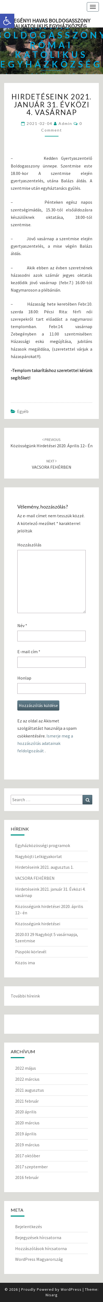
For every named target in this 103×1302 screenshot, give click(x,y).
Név (22, 625)
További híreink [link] (25, 996)
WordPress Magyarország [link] (39, 1259)
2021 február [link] (27, 1101)
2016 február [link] (27, 1177)
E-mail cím (28, 651)
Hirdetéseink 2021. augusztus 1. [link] (44, 867)
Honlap (24, 678)
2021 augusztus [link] (29, 1090)
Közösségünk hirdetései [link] (37, 923)
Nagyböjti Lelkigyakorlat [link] (38, 856)
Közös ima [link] (25, 962)
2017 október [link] (27, 1155)
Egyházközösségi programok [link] (42, 845)
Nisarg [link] (52, 1294)
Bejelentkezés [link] (28, 1226)
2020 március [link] (27, 1122)
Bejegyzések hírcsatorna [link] (38, 1237)
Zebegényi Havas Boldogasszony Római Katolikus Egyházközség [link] (47, 22)
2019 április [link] (26, 1133)
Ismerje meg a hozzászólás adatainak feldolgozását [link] (45, 743)
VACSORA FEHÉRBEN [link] (35, 878)
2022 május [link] (25, 1068)
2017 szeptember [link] (31, 1166)
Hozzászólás (29, 544)
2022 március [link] (27, 1079)
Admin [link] (65, 123)
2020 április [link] (26, 1111)
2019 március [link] (27, 1144)
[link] (7, 21)
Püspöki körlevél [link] (30, 951)
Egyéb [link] (23, 411)
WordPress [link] (71, 1289)
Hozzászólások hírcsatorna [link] (41, 1248)
